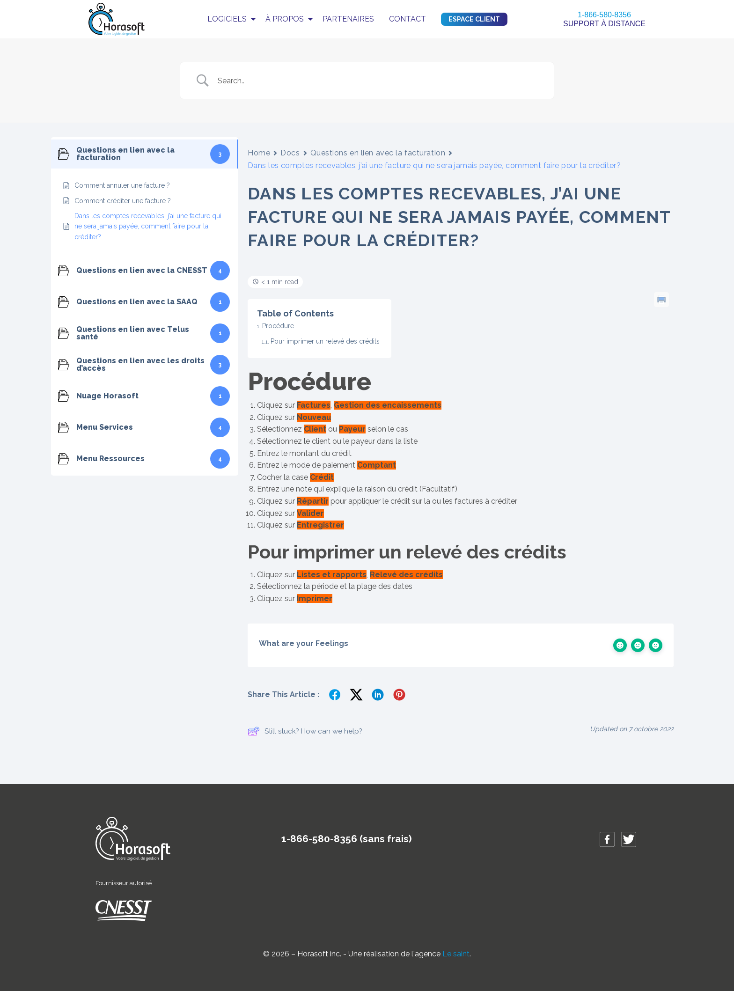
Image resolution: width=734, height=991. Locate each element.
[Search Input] (379, 80)
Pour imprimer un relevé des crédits (325, 341)
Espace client (474, 19)
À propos (284, 19)
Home (259, 152)
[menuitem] (229, 19)
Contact (407, 19)
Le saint (456, 953)
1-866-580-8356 (604, 15)
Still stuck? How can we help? (305, 731)
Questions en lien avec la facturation (378, 152)
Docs (290, 152)
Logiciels (227, 19)
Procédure (278, 326)
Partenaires (348, 19)
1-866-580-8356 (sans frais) (346, 838)
